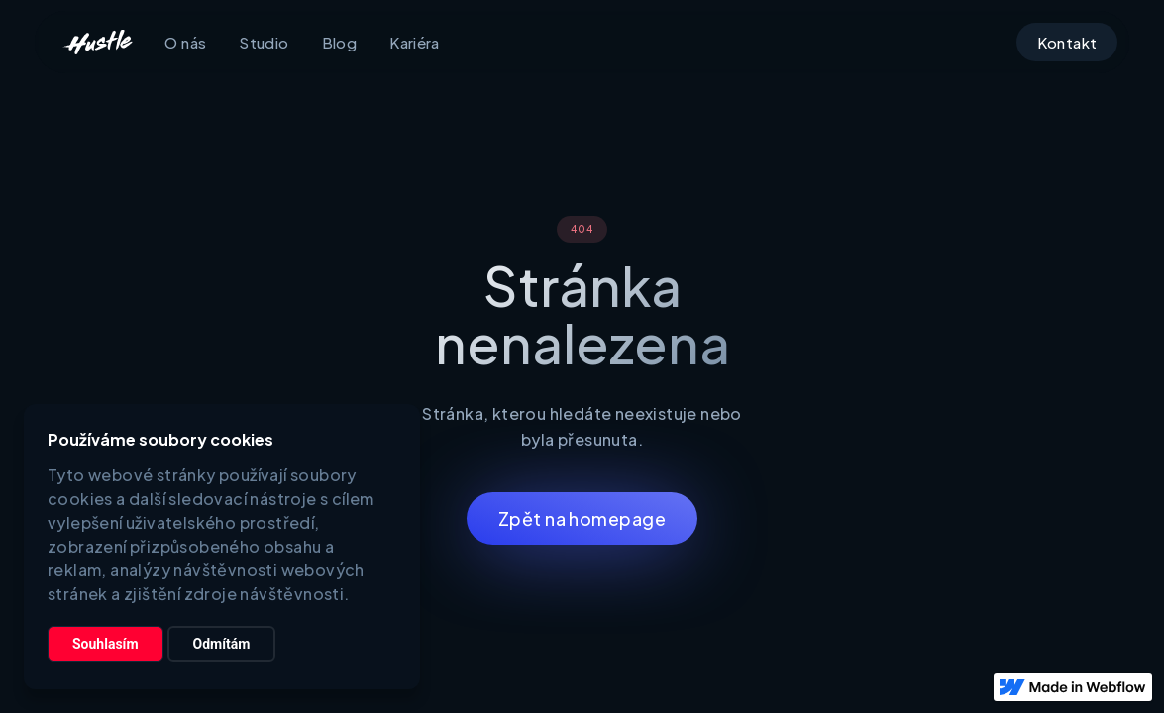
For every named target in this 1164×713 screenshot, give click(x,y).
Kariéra (414, 42)
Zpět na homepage (582, 518)
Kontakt (1067, 42)
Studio (263, 42)
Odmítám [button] (222, 644)
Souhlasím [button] (105, 644)
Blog (340, 42)
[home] (97, 42)
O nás (185, 42)
